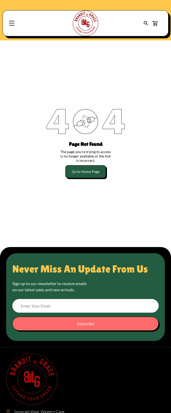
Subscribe (85, 323)
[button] (146, 23)
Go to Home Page (86, 171)
